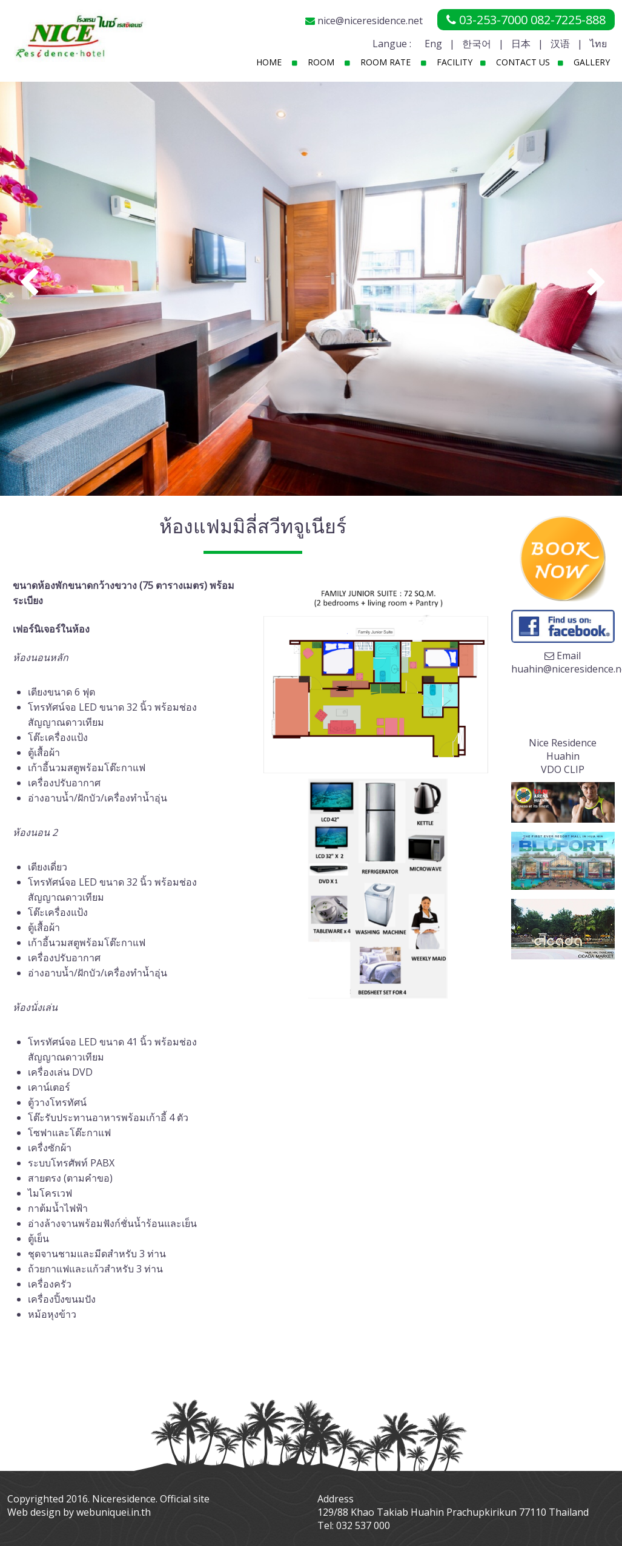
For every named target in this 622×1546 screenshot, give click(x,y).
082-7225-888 (568, 20)
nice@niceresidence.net (370, 20)
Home (269, 62)
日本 (521, 43)
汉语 (560, 43)
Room (321, 62)
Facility (454, 62)
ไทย (598, 43)
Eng (433, 43)
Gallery (592, 62)
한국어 (476, 43)
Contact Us (523, 62)
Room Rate (385, 62)
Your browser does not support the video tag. (563, 704)
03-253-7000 (493, 20)
